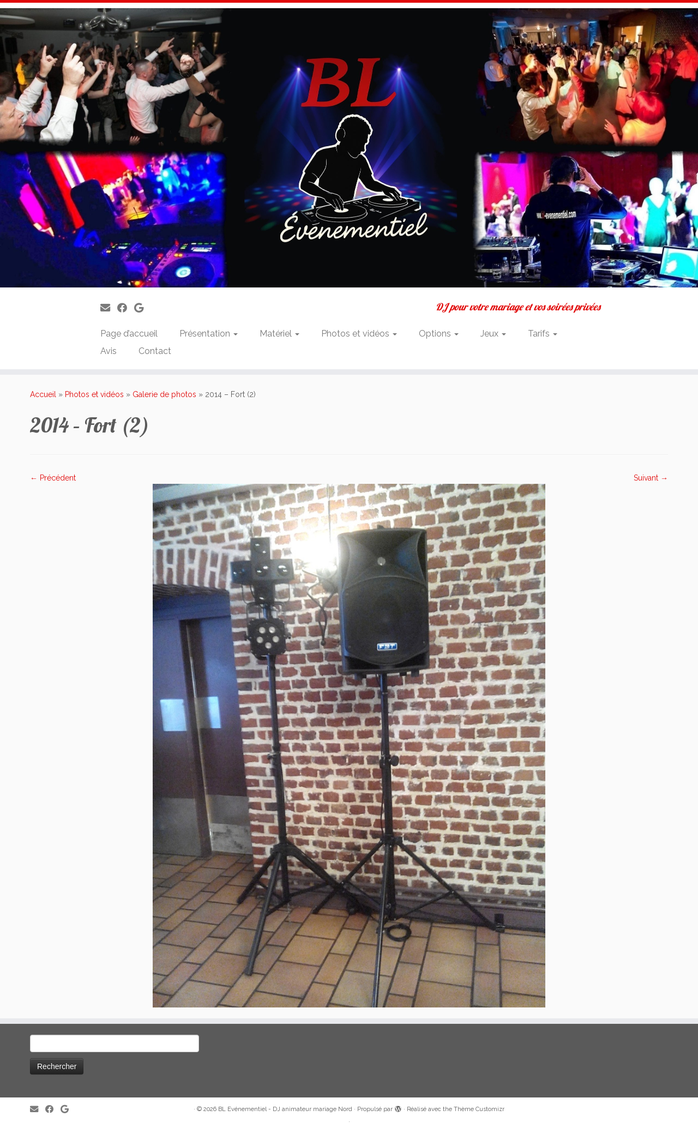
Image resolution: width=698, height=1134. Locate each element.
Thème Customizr (479, 1109)
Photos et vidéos (359, 333)
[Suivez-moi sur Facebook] (125, 308)
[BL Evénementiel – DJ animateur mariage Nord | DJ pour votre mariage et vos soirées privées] (349, 147)
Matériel (279, 333)
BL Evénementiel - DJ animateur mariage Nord (285, 1109)
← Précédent (53, 477)
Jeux (493, 333)
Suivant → (651, 477)
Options (439, 333)
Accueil (43, 394)
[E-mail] (108, 308)
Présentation (208, 333)
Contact (155, 351)
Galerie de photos (164, 394)
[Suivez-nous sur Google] (142, 308)
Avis (108, 351)
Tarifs (542, 333)
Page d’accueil (129, 333)
